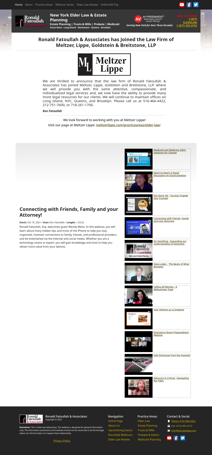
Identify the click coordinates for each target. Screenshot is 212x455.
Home (19, 4)
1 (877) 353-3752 (186, 25)
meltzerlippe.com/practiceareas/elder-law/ (128, 125)
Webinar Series (64, 4)
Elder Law (144, 421)
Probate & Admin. (149, 435)
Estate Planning (147, 425)
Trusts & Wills (146, 430)
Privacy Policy (61, 441)
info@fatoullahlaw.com (183, 430)
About (29, 4)
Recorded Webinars (120, 435)
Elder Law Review (87, 4)
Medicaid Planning (149, 439)
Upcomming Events (120, 430)
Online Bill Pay (109, 4)
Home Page (115, 421)
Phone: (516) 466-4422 (183, 421)
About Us (114, 425)
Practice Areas (44, 4)
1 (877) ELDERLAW (190, 20)
